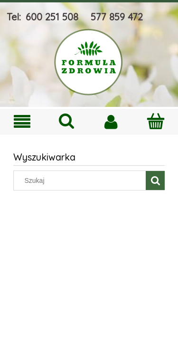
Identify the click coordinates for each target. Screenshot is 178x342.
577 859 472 (117, 17)
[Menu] (22, 122)
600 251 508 (52, 17)
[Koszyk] (155, 121)
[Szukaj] (67, 121)
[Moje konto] (111, 121)
